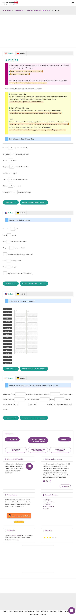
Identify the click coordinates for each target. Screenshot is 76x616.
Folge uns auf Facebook (60, 450)
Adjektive (12, 439)
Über (5, 611)
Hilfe (37, 611)
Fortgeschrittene (50, 502)
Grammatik (19, 10)
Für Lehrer (44, 611)
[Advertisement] (38, 31)
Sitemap (53, 611)
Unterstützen (29, 611)
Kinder (47, 508)
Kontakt (60, 611)
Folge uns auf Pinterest (16, 450)
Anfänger (47, 500)
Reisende (47, 504)
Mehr (17, 540)
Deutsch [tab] (22, 53)
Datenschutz (34, 614)
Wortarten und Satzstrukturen (38, 10)
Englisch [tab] (10, 53)
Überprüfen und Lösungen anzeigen (33, 202)
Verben (64, 439)
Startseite (7, 10)
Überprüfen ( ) (11, 202)
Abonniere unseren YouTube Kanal (38, 450)
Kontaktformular (16, 535)
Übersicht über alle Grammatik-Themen (38, 440)
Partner (43, 614)
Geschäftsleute (49, 506)
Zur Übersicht (65, 486)
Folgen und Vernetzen (16, 611)
